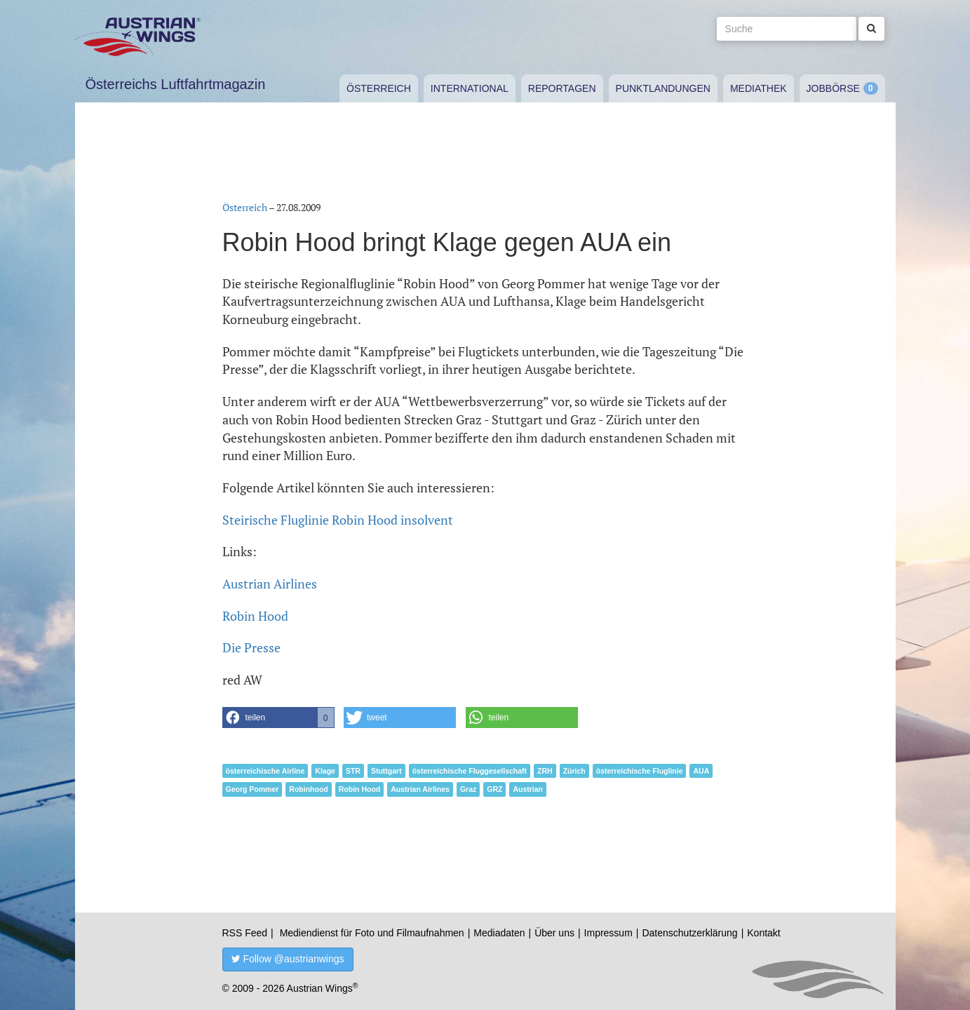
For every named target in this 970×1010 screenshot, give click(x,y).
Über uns (554, 932)
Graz (468, 789)
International (469, 88)
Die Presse (251, 647)
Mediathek (758, 88)
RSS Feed (245, 932)
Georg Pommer (252, 789)
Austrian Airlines (269, 583)
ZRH (545, 771)
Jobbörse (833, 88)
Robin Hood (255, 615)
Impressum (608, 932)
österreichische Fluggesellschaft (469, 771)
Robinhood (308, 789)
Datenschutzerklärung (689, 932)
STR (353, 771)
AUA (701, 771)
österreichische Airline (265, 771)
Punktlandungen (663, 88)
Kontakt (763, 932)
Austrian (528, 789)
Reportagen (562, 88)
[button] (278, 717)
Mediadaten (499, 932)
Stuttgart (386, 771)
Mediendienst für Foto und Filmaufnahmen (372, 932)
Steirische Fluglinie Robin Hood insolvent (337, 519)
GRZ (494, 789)
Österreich (378, 88)
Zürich (574, 771)
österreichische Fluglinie (639, 771)
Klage (325, 771)
